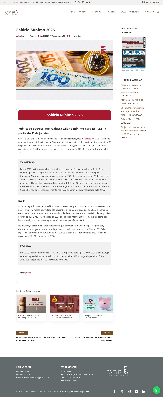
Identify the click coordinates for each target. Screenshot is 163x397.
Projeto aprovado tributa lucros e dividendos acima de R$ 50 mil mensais (133, 131)
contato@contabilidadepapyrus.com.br (33, 377)
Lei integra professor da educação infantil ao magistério (132, 111)
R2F (87, 391)
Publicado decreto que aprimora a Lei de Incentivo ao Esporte (132, 88)
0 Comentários (75, 36)
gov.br (28, 272)
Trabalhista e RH (58, 36)
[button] (156, 390)
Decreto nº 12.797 (91, 138)
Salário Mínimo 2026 (130, 119)
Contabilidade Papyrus (27, 36)
